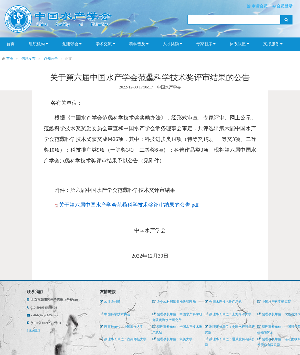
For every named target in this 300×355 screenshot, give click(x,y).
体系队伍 (239, 44)
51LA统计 (34, 330)
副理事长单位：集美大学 (172, 339)
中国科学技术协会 (115, 314)
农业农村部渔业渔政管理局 (174, 302)
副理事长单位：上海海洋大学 (228, 314)
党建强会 (72, 44)
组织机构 (38, 44)
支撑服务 (272, 44)
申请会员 (259, 6)
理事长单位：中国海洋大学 (121, 327)
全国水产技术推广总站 (223, 302)
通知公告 (51, 58)
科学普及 (138, 44)
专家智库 (206, 44)
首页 (10, 44)
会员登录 (284, 6)
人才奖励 (172, 44)
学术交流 (105, 44)
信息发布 (29, 58)
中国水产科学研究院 (274, 302)
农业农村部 (110, 302)
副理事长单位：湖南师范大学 (123, 339)
